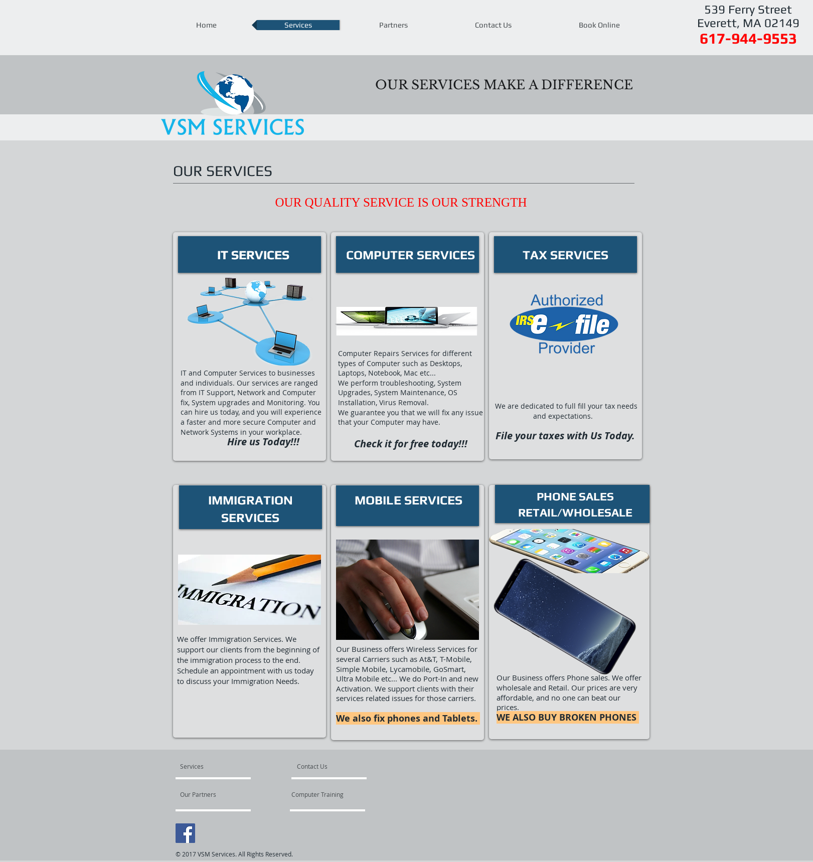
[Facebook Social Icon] (185, 833)
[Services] (209, 766)
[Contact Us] (321, 766)
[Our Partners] (207, 794)
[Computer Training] (327, 794)
